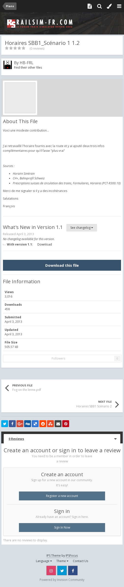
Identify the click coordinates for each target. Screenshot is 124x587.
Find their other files (28, 67)
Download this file (62, 265)
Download (44, 244)
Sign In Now (62, 527)
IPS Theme (53, 555)
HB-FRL (26, 62)
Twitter (62, 570)
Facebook (73, 570)
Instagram (51, 570)
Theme (62, 561)
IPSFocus (72, 555)
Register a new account (62, 496)
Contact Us (80, 561)
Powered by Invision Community (62, 580)
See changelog (81, 228)
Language (44, 561)
